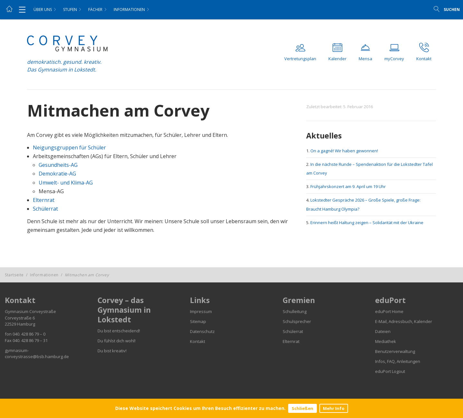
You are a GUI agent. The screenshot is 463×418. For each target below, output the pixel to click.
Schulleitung (295, 311)
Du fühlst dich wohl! (117, 341)
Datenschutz (202, 331)
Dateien (383, 331)
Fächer (95, 9)
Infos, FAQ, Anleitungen (397, 361)
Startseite (14, 275)
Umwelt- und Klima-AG (66, 182)
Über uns (42, 9)
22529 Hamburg (20, 324)
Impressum (201, 311)
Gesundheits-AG (58, 164)
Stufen (70, 9)
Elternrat (43, 200)
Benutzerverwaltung (395, 351)
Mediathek (385, 341)
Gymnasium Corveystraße (30, 311)
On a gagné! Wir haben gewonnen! (344, 151)
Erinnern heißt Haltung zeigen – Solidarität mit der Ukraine (366, 222)
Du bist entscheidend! (119, 331)
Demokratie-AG (57, 173)
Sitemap (198, 321)
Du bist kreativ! (112, 351)
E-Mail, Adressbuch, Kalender (403, 321)
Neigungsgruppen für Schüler (69, 147)
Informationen (129, 9)
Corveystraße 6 (20, 318)
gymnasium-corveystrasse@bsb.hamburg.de (37, 353)
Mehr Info (334, 408)
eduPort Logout (390, 371)
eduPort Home (389, 311)
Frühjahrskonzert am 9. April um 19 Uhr (348, 186)
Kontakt (197, 341)
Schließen (302, 408)
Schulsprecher (297, 321)
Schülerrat (45, 208)
